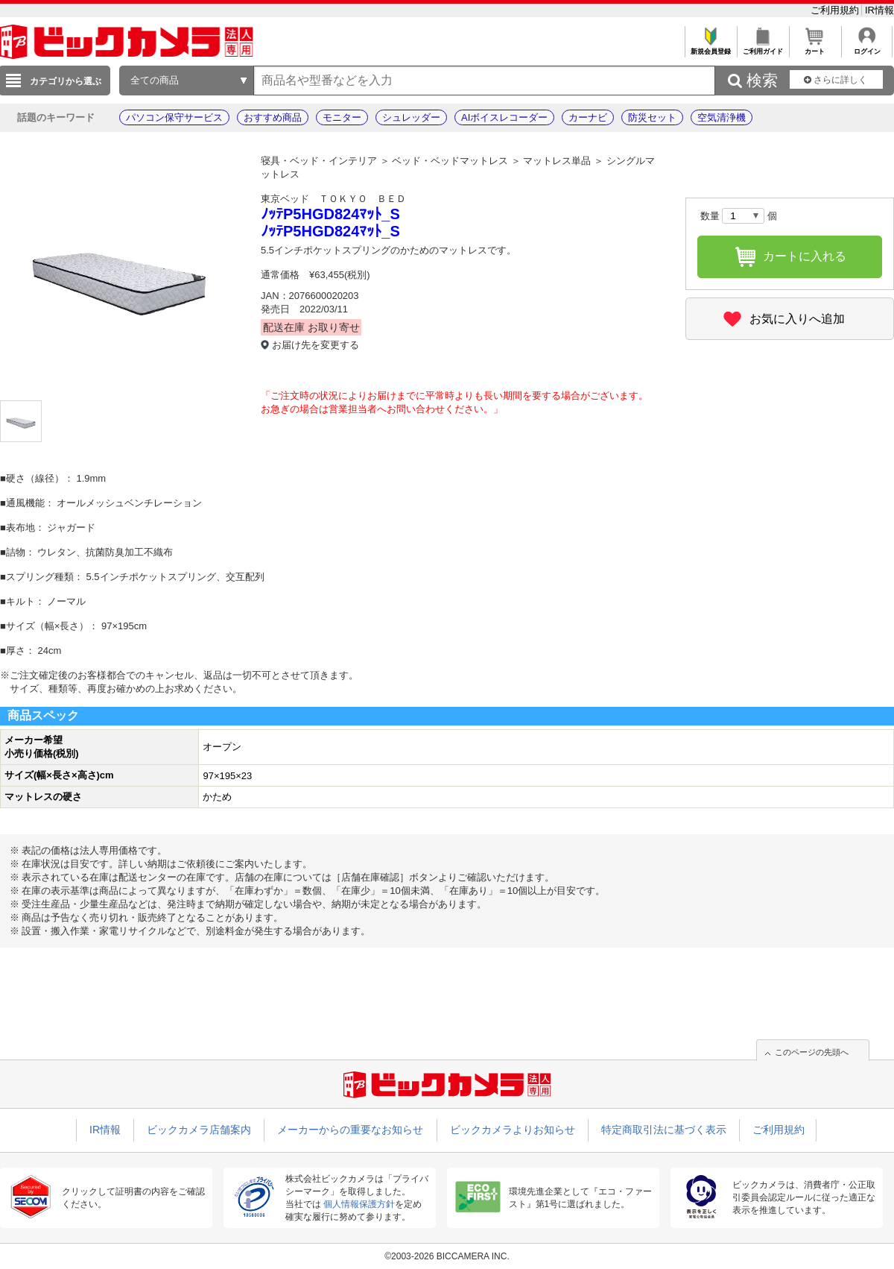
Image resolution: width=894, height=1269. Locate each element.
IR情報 (879, 10)
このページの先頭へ (812, 1052)
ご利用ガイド (762, 47)
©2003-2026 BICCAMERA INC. (447, 1256)
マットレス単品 (557, 160)
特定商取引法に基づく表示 (663, 1130)
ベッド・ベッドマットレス (450, 160)
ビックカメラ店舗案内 (199, 1130)
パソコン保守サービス (174, 117)
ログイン (867, 47)
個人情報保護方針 (359, 1204)
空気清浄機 (721, 117)
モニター (342, 117)
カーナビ (587, 117)
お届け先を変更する (315, 344)
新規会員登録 (710, 47)
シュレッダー (411, 117)
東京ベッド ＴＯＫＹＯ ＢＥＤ (333, 198)
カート (814, 47)
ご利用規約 (836, 10)
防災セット (652, 117)
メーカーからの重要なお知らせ (350, 1130)
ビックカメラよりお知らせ (512, 1130)
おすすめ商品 (273, 117)
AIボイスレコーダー (504, 117)
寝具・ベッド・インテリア (319, 160)
